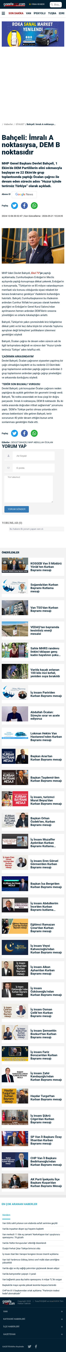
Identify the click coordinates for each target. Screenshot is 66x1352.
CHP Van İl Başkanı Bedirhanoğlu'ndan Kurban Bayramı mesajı (46, 1161)
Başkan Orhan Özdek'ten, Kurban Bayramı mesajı (42, 822)
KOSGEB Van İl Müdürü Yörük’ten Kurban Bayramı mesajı (46, 567)
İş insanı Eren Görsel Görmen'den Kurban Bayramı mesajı (44, 864)
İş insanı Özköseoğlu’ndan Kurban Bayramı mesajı (46, 992)
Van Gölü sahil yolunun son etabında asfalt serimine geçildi (30, 1223)
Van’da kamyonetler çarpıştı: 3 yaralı (19, 1274)
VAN (28, 13)
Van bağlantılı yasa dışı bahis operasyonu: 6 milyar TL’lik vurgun (32, 1279)
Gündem (6, 1215)
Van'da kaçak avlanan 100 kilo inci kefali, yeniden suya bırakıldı (45, 673)
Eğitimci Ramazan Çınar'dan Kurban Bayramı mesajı (42, 928)
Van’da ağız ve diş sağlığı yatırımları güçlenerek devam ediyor (30, 1268)
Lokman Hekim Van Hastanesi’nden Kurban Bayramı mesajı (46, 737)
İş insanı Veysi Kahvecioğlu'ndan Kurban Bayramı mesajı (46, 949)
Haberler (8, 124)
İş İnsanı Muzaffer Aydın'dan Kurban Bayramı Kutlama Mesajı (42, 843)
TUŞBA (52, 13)
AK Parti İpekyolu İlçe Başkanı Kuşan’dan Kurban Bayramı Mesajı (46, 1183)
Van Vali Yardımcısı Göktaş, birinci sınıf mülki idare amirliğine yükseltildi (30, 1261)
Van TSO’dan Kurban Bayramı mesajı (44, 609)
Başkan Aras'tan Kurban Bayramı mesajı (46, 758)
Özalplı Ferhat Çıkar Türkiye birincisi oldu (21, 1248)
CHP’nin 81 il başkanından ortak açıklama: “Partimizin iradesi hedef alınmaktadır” (30, 1292)
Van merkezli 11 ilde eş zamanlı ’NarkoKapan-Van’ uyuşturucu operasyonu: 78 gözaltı (31, 1236)
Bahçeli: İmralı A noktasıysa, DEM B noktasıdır (41, 124)
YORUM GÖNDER (17, 509)
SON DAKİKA (16, 13)
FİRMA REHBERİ (37, 4)
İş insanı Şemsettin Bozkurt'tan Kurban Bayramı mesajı (43, 1034)
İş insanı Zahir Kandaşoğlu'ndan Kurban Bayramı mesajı (46, 1077)
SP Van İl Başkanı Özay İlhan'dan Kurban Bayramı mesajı (46, 1140)
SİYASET (20, 124)
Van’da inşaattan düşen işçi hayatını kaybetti (23, 1229)
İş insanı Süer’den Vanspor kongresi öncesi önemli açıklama (30, 1254)
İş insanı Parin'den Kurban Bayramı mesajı (46, 694)
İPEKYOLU (39, 13)
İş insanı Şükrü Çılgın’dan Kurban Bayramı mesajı (42, 1119)
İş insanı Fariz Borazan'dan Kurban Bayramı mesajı (43, 1055)
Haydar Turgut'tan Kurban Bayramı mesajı (46, 1097)
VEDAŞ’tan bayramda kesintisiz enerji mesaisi (44, 630)
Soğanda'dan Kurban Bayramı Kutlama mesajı (44, 588)
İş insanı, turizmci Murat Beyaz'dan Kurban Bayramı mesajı (46, 800)
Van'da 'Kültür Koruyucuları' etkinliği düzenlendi (24, 1243)
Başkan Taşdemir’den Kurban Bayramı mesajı (46, 779)
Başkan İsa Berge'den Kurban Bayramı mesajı (46, 885)
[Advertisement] (33, 82)
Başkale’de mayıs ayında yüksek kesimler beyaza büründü (29, 1285)
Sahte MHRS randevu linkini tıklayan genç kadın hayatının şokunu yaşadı (46, 652)
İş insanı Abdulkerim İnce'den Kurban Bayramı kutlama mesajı (44, 907)
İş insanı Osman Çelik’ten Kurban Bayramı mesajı (41, 1013)
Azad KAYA (54, 1301)
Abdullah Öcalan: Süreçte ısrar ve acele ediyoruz (45, 716)
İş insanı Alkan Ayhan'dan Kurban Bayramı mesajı (42, 970)
